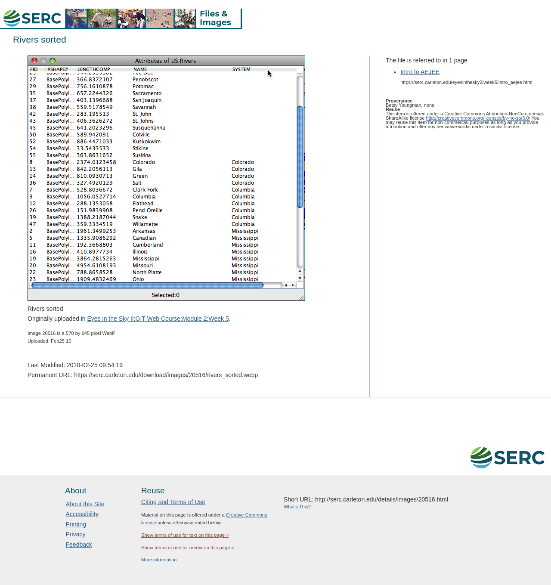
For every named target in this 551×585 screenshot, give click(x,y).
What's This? (297, 506)
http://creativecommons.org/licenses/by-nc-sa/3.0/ (478, 118)
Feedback (79, 544)
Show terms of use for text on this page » (185, 535)
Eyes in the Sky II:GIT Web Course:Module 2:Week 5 (158, 318)
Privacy (76, 534)
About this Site (85, 504)
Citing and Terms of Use (173, 501)
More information (159, 559)
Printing (76, 524)
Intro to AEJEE (420, 71)
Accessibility (82, 514)
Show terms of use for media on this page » (187, 547)
